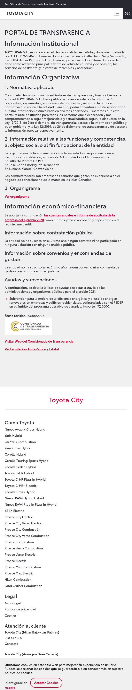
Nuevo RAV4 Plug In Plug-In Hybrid (31, 504)
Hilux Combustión (18, 579)
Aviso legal (13, 602)
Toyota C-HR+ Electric (20, 485)
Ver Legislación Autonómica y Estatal (32, 349)
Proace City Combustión (22, 529)
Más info (10, 687)
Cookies (11, 615)
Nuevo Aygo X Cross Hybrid (25, 429)
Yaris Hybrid (13, 435)
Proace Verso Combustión (24, 548)
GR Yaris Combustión (20, 441)
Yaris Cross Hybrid (18, 448)
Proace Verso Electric (20, 554)
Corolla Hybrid (15, 454)
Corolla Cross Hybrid (20, 491)
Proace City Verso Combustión (27, 535)
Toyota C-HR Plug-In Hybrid (25, 479)
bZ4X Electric (14, 510)
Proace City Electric (19, 516)
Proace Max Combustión (23, 566)
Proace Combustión (19, 541)
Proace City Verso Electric (23, 523)
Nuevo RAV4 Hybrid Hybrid (24, 498)
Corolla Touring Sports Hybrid (27, 460)
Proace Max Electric (19, 573)
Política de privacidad (20, 609)
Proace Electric (15, 560)
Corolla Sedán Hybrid (20, 466)
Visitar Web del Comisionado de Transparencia (39, 341)
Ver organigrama (17, 196)
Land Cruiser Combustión (23, 585)
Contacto (11, 643)
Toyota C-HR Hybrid (19, 473)
